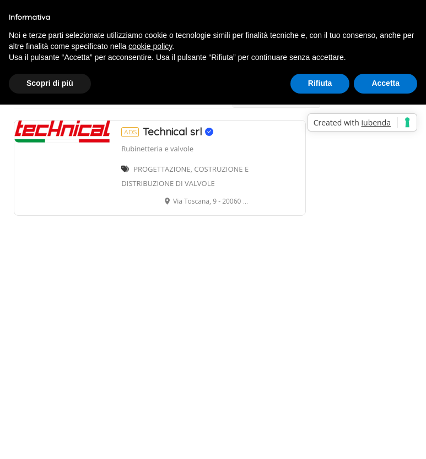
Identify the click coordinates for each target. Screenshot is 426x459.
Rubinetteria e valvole (157, 149)
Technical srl (167, 131)
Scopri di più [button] (49, 83)
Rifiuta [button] (320, 83)
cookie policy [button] (150, 46)
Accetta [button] (385, 83)
